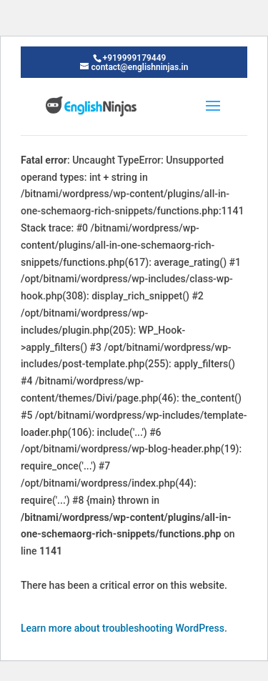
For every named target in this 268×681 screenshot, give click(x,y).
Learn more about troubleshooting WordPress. (124, 628)
